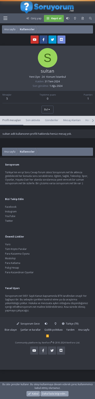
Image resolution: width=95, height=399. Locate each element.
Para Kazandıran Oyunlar (19, 272)
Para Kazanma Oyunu (17, 253)
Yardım (70, 329)
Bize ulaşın (11, 329)
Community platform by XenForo (47, 342)
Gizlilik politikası (53, 329)
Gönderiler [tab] (51, 120)
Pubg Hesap (12, 267)
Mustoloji (10, 258)
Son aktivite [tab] (33, 120)
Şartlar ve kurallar (30, 329)
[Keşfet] (82, 18)
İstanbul (61, 77)
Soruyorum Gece (28, 323)
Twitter (9, 221)
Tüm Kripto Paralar (16, 249)
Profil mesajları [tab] (11, 120)
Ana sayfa (83, 329)
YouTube (10, 216)
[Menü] (5, 18)
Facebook (10, 207)
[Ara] (90, 18)
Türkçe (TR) (70, 323)
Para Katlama (12, 263)
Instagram (11, 211)
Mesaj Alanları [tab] (72, 120)
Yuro (8, 244)
